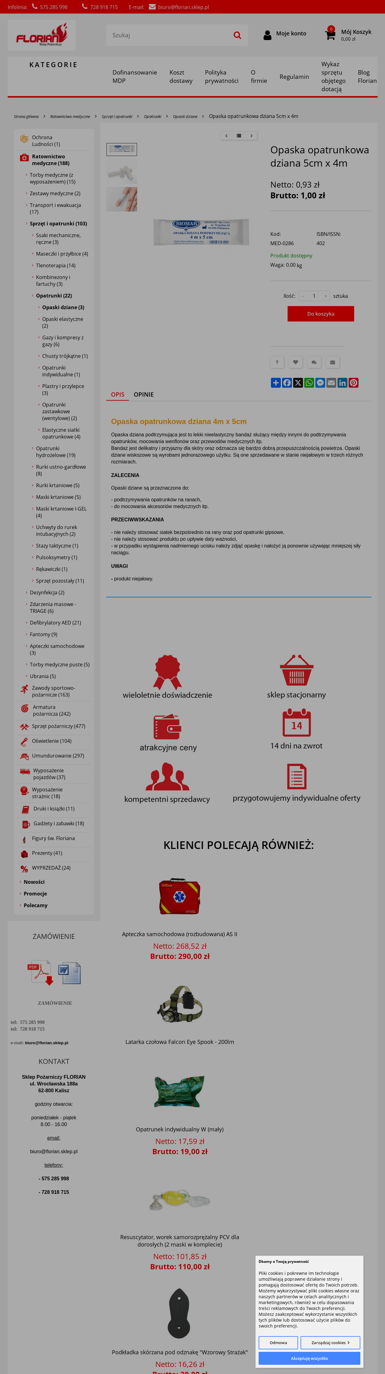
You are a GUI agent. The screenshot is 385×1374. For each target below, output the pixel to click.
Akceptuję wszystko (309, 1358)
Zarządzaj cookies (329, 1342)
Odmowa (278, 1342)
